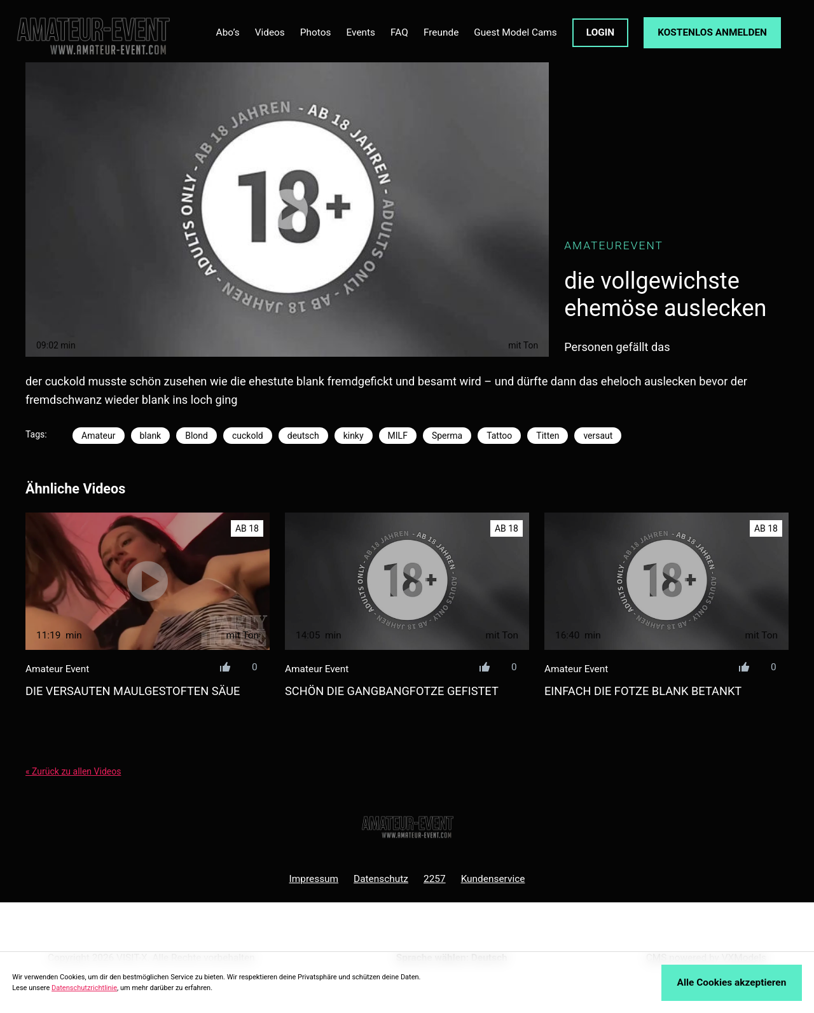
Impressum (314, 879)
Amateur (98, 436)
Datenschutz (381, 879)
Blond (196, 436)
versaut (597, 436)
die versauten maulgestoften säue (132, 691)
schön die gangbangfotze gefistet (392, 691)
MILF (398, 436)
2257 (435, 879)
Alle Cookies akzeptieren (732, 982)
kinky (353, 436)
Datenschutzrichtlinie (84, 988)
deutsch (303, 436)
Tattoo (499, 436)
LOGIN (600, 32)
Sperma (447, 436)
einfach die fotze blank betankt (643, 691)
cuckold (247, 436)
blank (151, 436)
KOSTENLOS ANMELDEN (712, 32)
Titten (547, 436)
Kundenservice (493, 879)
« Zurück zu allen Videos (73, 771)
